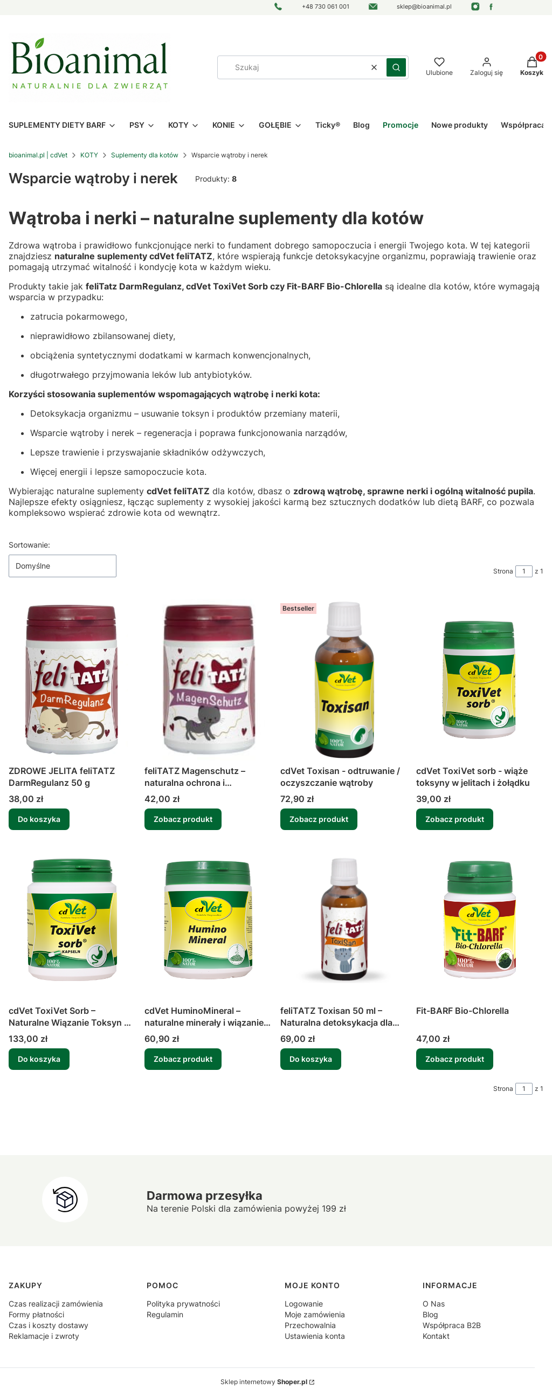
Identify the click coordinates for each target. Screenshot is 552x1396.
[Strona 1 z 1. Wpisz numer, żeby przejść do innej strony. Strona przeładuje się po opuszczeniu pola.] (524, 571)
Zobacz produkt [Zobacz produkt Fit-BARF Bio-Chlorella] (454, 1058)
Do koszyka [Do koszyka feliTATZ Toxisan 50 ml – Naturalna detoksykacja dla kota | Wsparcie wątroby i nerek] (310, 1058)
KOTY (89, 155)
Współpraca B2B (452, 1325)
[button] (396, 67)
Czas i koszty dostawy (48, 1325)
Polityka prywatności (183, 1303)
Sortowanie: (29, 544)
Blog (430, 1314)
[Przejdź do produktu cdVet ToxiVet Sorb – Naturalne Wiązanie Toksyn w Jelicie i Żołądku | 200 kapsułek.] (72, 919)
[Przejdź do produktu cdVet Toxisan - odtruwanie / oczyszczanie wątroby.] (344, 680)
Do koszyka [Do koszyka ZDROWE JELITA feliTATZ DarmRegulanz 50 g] (39, 819)
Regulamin (165, 1314)
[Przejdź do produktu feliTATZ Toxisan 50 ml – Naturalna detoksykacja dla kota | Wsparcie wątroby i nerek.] (344, 919)
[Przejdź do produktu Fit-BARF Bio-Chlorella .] (479, 919)
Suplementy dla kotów (144, 155)
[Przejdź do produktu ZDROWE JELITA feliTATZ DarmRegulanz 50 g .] (72, 680)
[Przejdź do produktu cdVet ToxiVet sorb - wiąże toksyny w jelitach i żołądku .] (479, 680)
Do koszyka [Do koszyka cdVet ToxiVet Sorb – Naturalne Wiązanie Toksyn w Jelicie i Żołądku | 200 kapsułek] (39, 1058)
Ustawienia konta (315, 1335)
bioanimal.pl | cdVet (38, 155)
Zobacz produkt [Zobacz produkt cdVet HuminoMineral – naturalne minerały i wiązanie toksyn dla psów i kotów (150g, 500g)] (183, 1058)
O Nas (434, 1303)
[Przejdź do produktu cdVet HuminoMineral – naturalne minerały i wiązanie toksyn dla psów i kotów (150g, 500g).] (208, 919)
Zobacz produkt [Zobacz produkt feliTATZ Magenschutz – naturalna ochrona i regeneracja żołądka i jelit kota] (183, 819)
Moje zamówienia (315, 1314)
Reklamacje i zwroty (44, 1335)
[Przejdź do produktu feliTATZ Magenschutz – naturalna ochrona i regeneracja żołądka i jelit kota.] (208, 680)
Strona (503, 571)
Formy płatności (36, 1314)
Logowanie (304, 1303)
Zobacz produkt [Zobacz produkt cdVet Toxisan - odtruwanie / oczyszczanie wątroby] (318, 819)
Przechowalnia (310, 1325)
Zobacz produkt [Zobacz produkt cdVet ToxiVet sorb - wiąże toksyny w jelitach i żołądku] (454, 819)
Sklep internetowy (263, 1382)
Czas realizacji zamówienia (56, 1303)
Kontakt (436, 1335)
